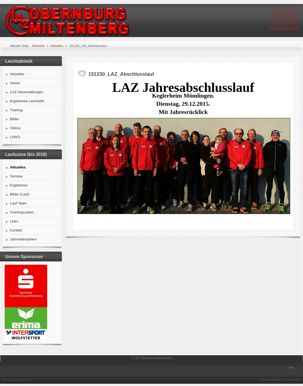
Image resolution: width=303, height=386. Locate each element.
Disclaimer (287, 22)
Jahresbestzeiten (23, 239)
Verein (15, 83)
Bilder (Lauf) (19, 194)
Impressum (286, 10)
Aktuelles (17, 74)
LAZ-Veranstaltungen (26, 92)
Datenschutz (285, 16)
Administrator (284, 28)
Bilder (14, 119)
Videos (15, 128)
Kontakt (16, 230)
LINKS (15, 137)
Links (14, 221)
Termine (16, 176)
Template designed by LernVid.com (280, 379)
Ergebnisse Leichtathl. (27, 101)
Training (16, 110)
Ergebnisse (19, 185)
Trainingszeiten (22, 212)
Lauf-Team (18, 203)
